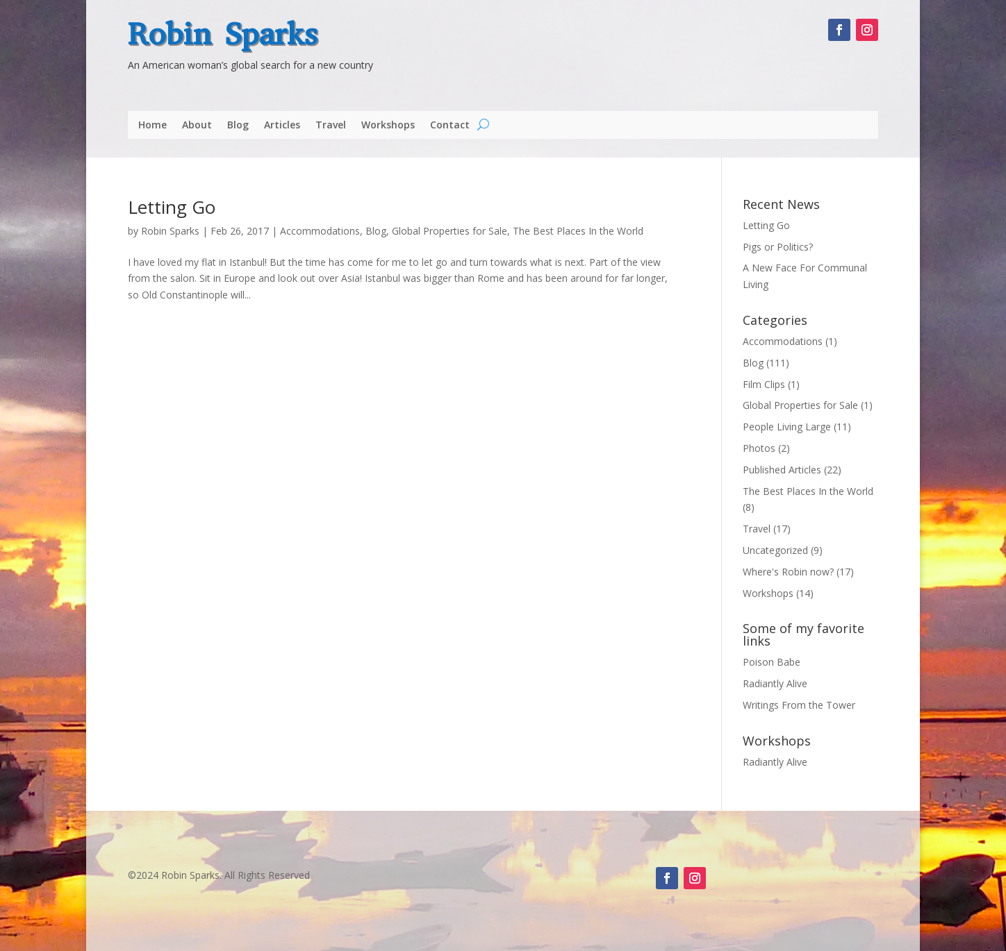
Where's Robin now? (788, 571)
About (197, 125)
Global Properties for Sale (449, 230)
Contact (450, 125)
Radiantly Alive (775, 683)
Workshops (388, 125)
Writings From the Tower (799, 705)
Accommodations (320, 230)
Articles (282, 125)
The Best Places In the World (578, 230)
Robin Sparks (223, 34)
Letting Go (171, 206)
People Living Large (787, 426)
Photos (759, 448)
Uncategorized (775, 550)
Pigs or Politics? (778, 246)
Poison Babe (771, 661)
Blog (238, 125)
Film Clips (764, 384)
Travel (330, 125)
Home (152, 125)
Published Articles (782, 469)
